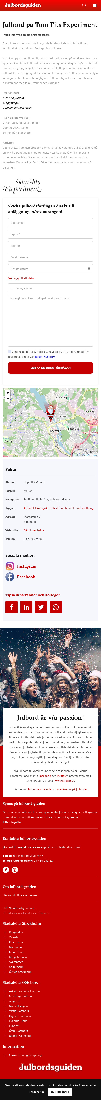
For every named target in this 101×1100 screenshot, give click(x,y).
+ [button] (8, 398)
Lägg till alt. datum (22, 278)
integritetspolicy (44, 356)
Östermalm (16, 947)
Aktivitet (29, 513)
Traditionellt (66, 513)
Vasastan (14, 942)
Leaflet (76, 460)
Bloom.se (45, 918)
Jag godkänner (60, 1092)
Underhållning (84, 513)
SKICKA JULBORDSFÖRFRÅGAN (50, 370)
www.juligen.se (64, 786)
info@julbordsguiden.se (27, 861)
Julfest (54, 513)
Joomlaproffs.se (26, 918)
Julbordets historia (39, 794)
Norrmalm (15, 952)
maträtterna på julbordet (72, 794)
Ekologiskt (41, 513)
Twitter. (61, 781)
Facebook (45, 781)
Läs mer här (36, 1092)
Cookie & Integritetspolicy (25, 1060)
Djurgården (16, 937)
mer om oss (30, 900)
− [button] (8, 404)
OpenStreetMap (90, 460)
